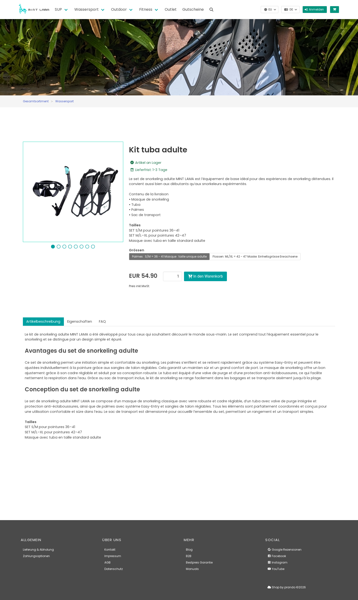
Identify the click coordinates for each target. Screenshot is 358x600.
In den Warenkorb (205, 276)
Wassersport (86, 9)
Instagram (277, 562)
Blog (189, 550)
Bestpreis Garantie (199, 562)
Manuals (192, 569)
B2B (188, 556)
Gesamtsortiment (36, 101)
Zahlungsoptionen (36, 556)
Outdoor (119, 9)
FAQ (102, 321)
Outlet (171, 9)
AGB (107, 562)
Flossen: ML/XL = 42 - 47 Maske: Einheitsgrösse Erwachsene (255, 256)
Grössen (136, 250)
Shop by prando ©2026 (286, 587)
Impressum (112, 556)
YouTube (275, 569)
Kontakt (109, 550)
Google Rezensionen (284, 550)
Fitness (145, 9)
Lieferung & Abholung (38, 550)
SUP (58, 9)
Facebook (276, 556)
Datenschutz (113, 569)
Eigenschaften (79, 321)
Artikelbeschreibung (43, 321)
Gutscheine (193, 9)
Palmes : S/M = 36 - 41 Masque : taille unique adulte (169, 256)
